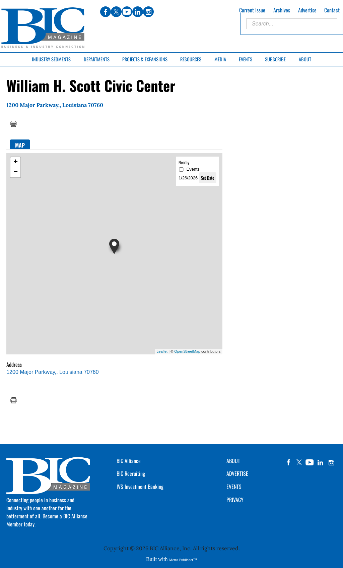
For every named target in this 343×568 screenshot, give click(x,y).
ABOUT (233, 461)
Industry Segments (51, 59)
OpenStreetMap (187, 351)
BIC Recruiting (131, 473)
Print (13, 124)
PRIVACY (235, 500)
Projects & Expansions (144, 59)
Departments (97, 59)
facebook (288, 462)
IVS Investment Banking (140, 486)
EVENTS (234, 486)
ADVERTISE (237, 473)
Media (220, 59)
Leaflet (161, 351)
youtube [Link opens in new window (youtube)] (127, 11)
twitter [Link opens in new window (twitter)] (116, 11)
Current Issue (252, 10)
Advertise (307, 10)
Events (245, 59)
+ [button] (15, 162)
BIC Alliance (129, 461)
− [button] (15, 172)
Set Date (207, 178)
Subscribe (275, 59)
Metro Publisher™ (183, 560)
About (305, 59)
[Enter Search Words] (291, 23)
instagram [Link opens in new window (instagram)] (148, 11)
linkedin (320, 462)
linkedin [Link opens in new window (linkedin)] (137, 11)
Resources (190, 59)
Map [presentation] (20, 145)
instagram (331, 462)
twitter (299, 462)
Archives (281, 10)
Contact (332, 10)
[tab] (20, 144)
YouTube (309, 462)
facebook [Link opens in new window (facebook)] (105, 11)
